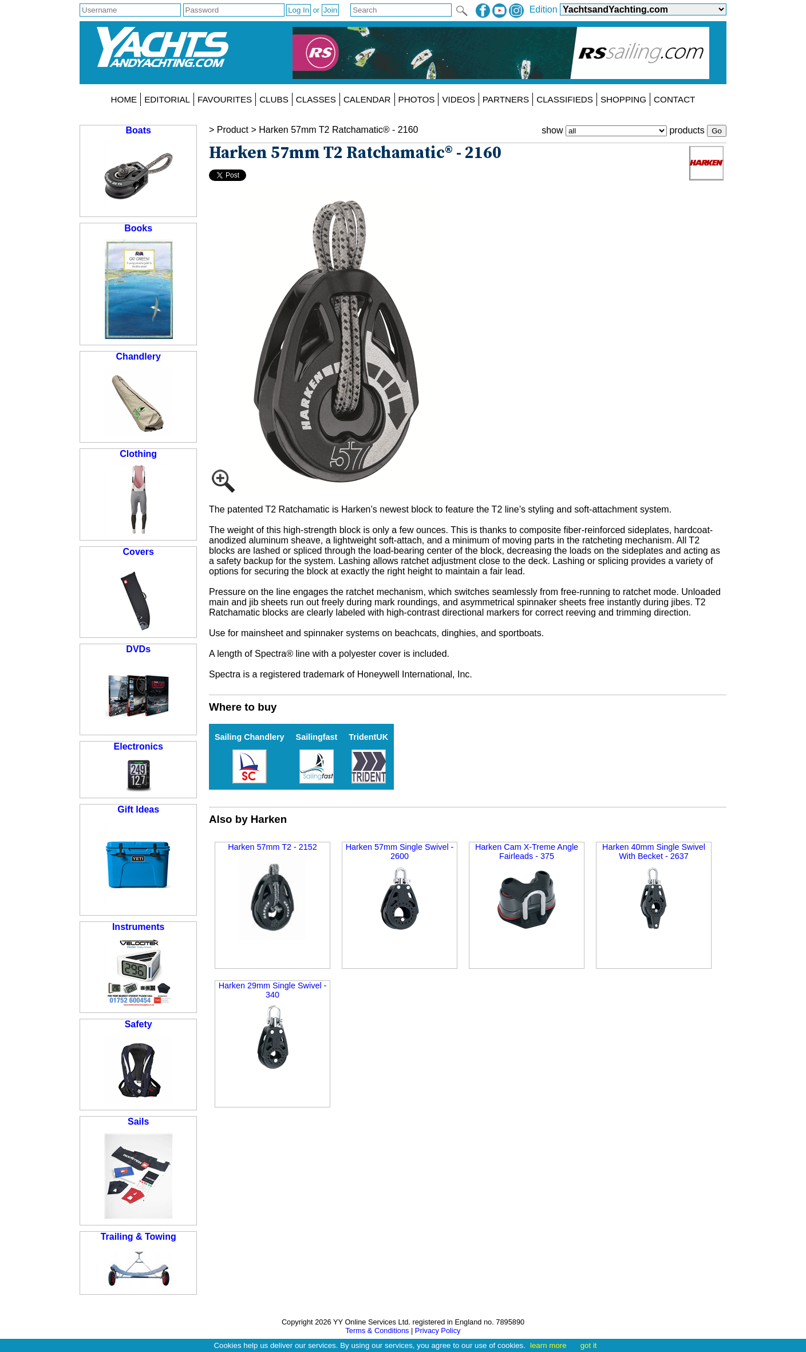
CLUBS (274, 99)
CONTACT (674, 99)
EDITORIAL (167, 99)
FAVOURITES (224, 99)
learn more (548, 1345)
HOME (124, 99)
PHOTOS (416, 99)
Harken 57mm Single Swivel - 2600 (400, 887)
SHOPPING (623, 99)
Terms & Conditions (377, 1330)
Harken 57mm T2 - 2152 (272, 891)
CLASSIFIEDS (564, 99)
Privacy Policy (438, 1330)
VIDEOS (458, 99)
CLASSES (316, 99)
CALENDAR (367, 99)
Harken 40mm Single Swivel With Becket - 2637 (653, 887)
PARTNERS (506, 99)
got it (588, 1345)
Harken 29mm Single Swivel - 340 (273, 1026)
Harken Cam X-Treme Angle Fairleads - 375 (526, 887)
